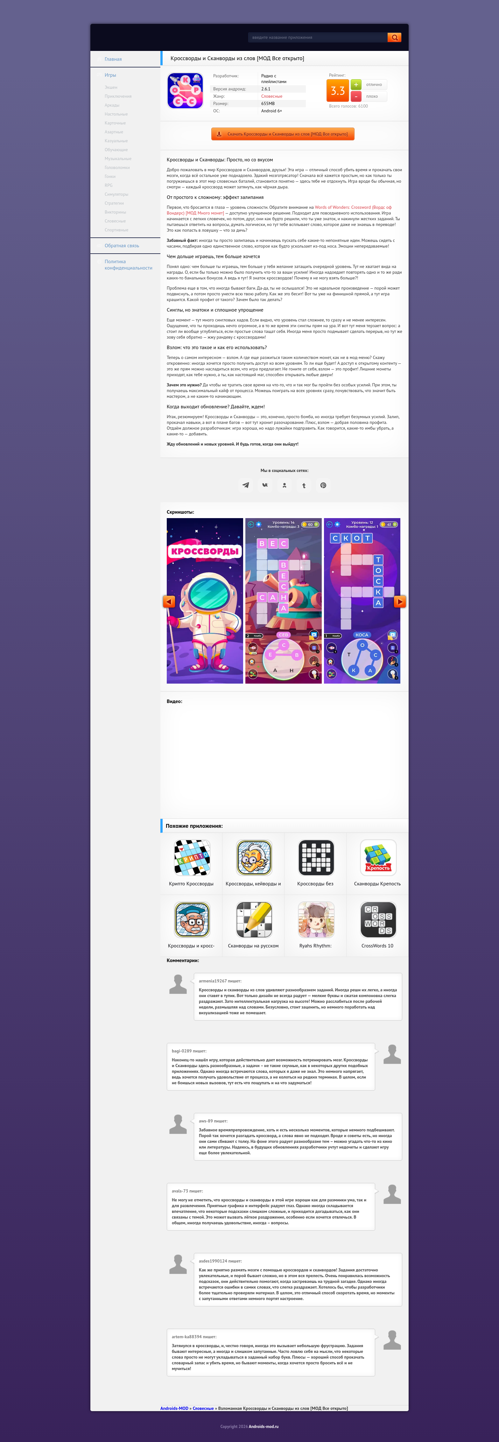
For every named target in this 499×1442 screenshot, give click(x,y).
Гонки (110, 176)
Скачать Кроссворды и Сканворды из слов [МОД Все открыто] (288, 134)
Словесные (115, 221)
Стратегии (114, 203)
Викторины (115, 212)
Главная (109, 59)
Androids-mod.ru (263, 1426)
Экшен (111, 87)
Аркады (112, 105)
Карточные (115, 123)
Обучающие (116, 149)
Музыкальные (118, 158)
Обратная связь (117, 245)
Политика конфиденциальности (124, 264)
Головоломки (117, 167)
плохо (364, 96)
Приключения (118, 96)
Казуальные (116, 141)
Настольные (116, 114)
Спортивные (116, 230)
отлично (366, 84)
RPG (109, 185)
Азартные (114, 132)
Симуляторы (116, 194)
